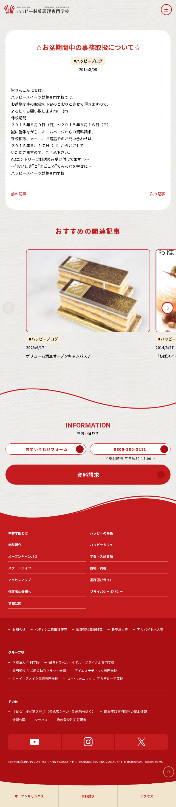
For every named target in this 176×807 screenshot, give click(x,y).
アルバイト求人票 (150, 629)
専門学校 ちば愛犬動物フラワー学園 (39, 670)
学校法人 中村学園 (25, 662)
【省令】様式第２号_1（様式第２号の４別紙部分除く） (53, 711)
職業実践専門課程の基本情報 (125, 711)
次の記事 (157, 193)
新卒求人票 (120, 629)
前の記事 (18, 193)
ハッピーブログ (89, 61)
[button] (166, 9)
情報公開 (18, 719)
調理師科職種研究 (89, 629)
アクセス (146, 796)
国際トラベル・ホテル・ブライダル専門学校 (81, 662)
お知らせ (18, 629)
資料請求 (88, 796)
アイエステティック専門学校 (96, 670)
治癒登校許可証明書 (71, 719)
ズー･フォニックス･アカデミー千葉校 (95, 678)
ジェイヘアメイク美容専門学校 (35, 678)
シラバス (41, 719)
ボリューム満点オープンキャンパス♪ (58, 355)
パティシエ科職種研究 (51, 629)
